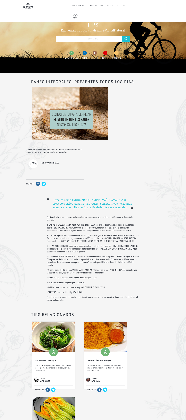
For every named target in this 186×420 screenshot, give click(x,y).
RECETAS (105, 5)
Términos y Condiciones (70, 415)
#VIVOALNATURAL (73, 5)
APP (118, 5)
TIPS (97, 5)
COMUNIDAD (87, 5)
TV (112, 5)
